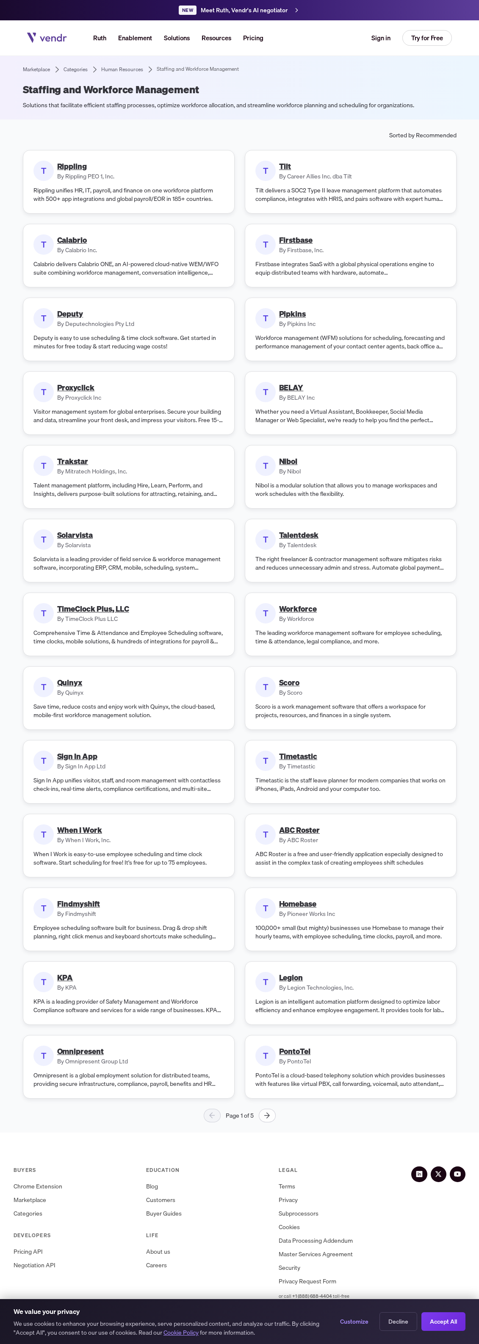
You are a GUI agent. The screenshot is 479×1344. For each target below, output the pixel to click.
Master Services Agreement (320, 1254)
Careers (158, 1265)
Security (294, 1267)
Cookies (294, 1227)
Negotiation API (34, 1265)
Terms (291, 1186)
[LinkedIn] (425, 1173)
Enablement (135, 38)
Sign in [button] (380, 38)
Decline (398, 1321)
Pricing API (28, 1251)
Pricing (253, 38)
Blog (154, 1186)
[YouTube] (458, 1173)
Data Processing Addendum (320, 1240)
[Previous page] (212, 1115)
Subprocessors (303, 1213)
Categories (28, 1213)
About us (160, 1251)
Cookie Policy (181, 1332)
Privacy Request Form (312, 1281)
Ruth (99, 38)
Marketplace (30, 1200)
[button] (177, 38)
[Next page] (267, 1115)
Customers (162, 1200)
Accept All (443, 1321)
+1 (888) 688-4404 (317, 1296)
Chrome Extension (38, 1186)
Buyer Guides (166, 1213)
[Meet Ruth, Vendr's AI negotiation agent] (239, 10)
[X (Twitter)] (442, 1173)
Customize (354, 1321)
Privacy (292, 1200)
